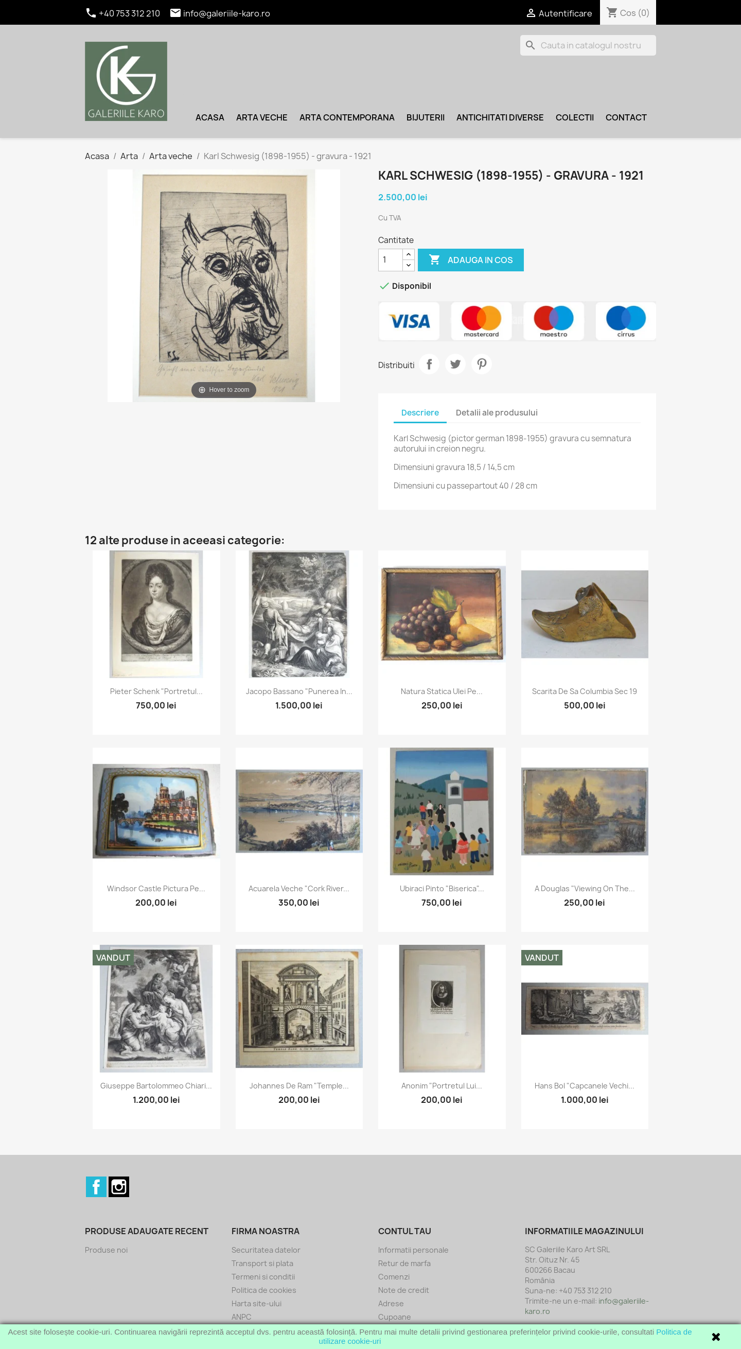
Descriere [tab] (420, 412)
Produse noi (106, 1250)
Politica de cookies (264, 1290)
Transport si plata (262, 1263)
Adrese (391, 1303)
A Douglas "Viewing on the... (585, 888)
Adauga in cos (471, 260)
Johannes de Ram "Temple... (299, 1086)
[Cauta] (588, 45)
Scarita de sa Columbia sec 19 (584, 691)
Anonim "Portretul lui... (441, 1086)
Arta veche (262, 117)
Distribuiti (429, 364)
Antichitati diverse (500, 117)
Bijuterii (426, 117)
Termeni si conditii (263, 1277)
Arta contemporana (347, 117)
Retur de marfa (404, 1263)
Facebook (96, 1187)
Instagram (119, 1187)
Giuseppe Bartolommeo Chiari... (156, 1086)
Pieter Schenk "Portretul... (156, 691)
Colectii (575, 117)
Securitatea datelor (266, 1250)
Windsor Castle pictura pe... (156, 888)
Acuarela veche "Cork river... (299, 888)
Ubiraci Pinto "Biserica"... (442, 888)
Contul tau (404, 1231)
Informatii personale (413, 1250)
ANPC (242, 1317)
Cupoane (394, 1317)
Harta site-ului (256, 1303)
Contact (626, 117)
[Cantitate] (390, 260)
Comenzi (394, 1277)
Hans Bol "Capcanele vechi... (584, 1086)
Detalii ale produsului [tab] (497, 412)
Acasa (210, 117)
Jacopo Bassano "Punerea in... (299, 691)
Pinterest (481, 364)
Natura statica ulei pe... (442, 691)
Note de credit (403, 1290)
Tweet (455, 364)
